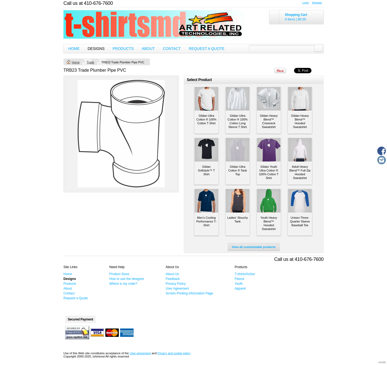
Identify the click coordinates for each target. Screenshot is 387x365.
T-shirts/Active (245, 274)
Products (123, 48)
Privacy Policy (176, 284)
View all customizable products (253, 247)
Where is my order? (123, 284)
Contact (172, 48)
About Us (172, 274)
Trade (90, 62)
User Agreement (177, 288)
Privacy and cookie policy (174, 353)
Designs (96, 48)
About (148, 48)
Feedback (173, 279)
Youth (239, 284)
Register (317, 2)
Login (305, 2)
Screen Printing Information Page (189, 293)
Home (74, 48)
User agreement (140, 353)
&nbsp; (206, 99)
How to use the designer (126, 279)
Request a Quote (206, 48)
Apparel (240, 288)
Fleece (239, 279)
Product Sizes (119, 274)
